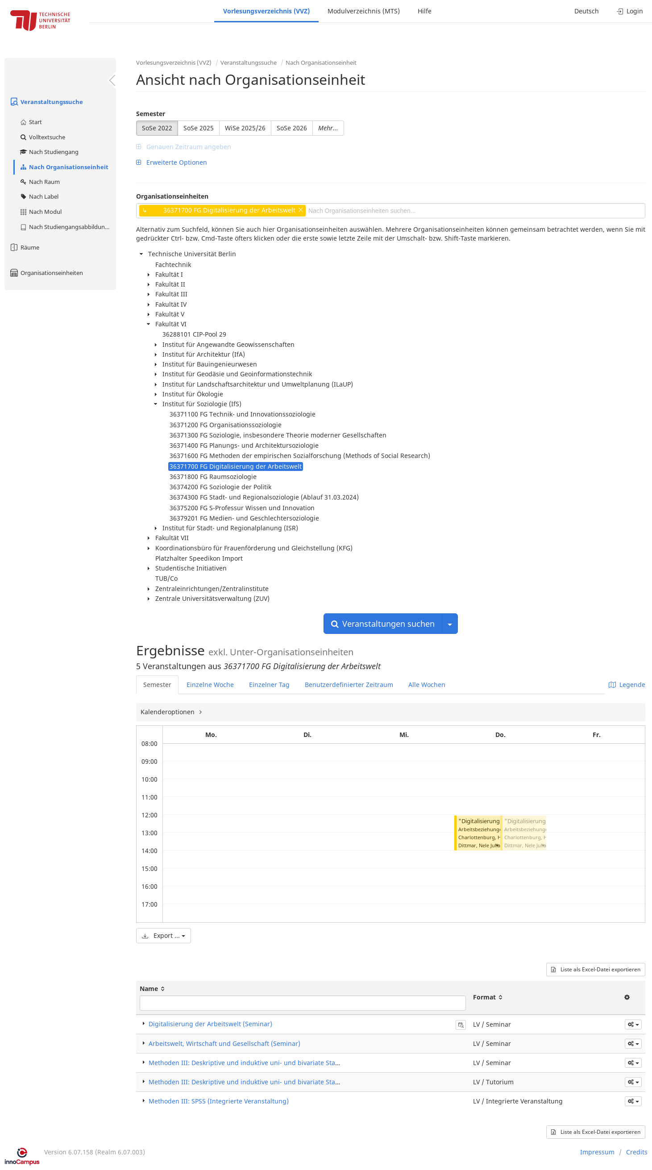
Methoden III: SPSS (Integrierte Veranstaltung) (219, 1101)
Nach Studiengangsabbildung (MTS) (67, 227)
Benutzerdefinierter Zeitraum (349, 684)
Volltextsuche (42, 137)
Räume (24, 247)
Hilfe (425, 11)
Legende (627, 684)
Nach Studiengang (49, 152)
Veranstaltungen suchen (383, 623)
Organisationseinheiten (46, 273)
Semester (150, 113)
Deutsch (586, 11)
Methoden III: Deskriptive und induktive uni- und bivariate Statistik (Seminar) (265, 1062)
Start (30, 122)
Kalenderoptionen (168, 712)
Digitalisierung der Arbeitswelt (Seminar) (210, 1024)
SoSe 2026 (292, 128)
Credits (637, 1152)
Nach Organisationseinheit (63, 167)
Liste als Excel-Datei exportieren (595, 969)
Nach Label (38, 196)
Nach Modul (40, 212)
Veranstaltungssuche (46, 102)
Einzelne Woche (210, 684)
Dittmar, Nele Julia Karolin (488, 845)
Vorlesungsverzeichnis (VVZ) (266, 11)
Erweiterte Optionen (171, 162)
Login (630, 11)
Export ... (163, 935)
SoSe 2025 (198, 128)
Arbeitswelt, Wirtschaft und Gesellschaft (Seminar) (224, 1043)
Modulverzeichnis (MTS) (364, 11)
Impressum (597, 1152)
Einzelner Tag (269, 684)
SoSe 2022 (157, 128)
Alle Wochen (426, 684)
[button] (496, 845)
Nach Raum (39, 182)
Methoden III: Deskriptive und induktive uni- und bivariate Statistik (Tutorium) (266, 1082)
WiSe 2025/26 (245, 128)
